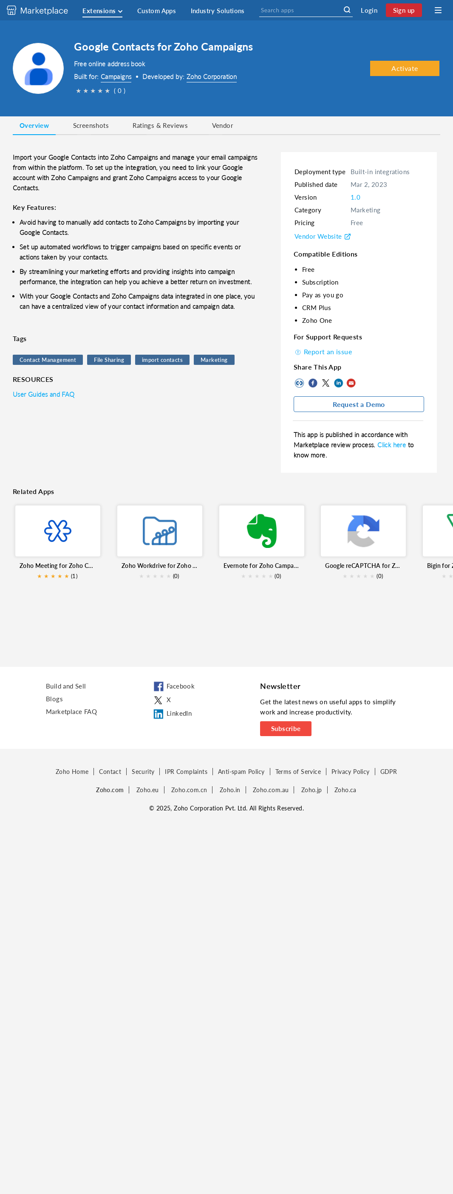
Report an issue (323, 351)
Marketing (214, 359)
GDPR (388, 771)
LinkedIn (338, 383)
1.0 (355, 197)
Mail (351, 383)
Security (143, 771)
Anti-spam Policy (241, 771)
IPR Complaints (186, 771)
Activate (404, 68)
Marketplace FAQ (71, 711)
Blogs (54, 699)
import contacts (162, 359)
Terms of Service (298, 771)
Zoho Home (72, 771)
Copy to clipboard (300, 383)
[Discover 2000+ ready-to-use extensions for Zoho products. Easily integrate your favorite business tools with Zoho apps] (44, 10)
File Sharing (109, 359)
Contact (110, 771)
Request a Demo (359, 404)
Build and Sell (66, 686)
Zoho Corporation (212, 76)
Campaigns (116, 76)
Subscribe (286, 728)
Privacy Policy (350, 771)
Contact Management (48, 359)
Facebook (312, 383)
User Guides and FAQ (44, 394)
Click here (392, 445)
